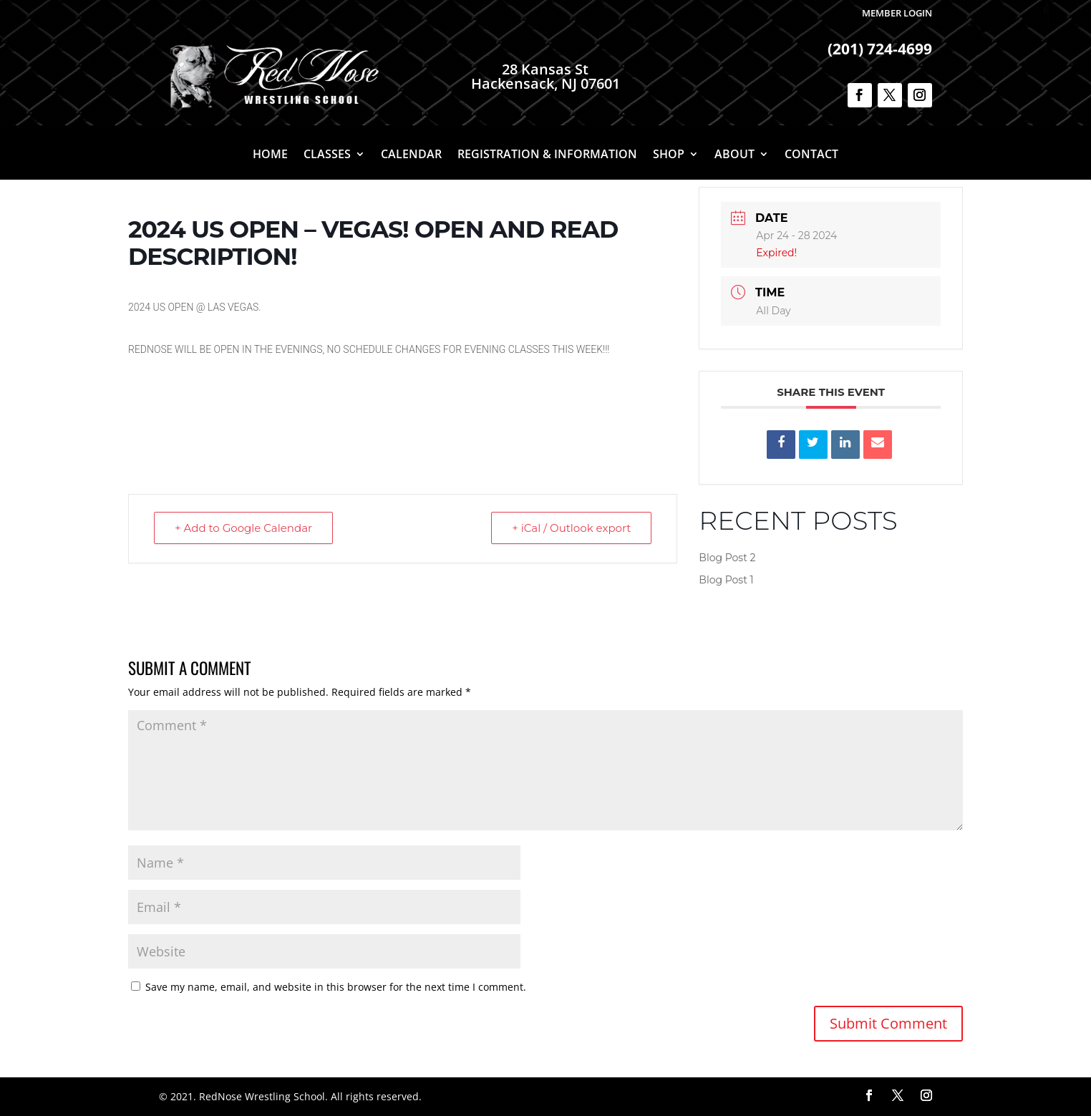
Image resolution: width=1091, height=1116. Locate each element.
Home (270, 155)
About (734, 155)
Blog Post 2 (727, 557)
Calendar (411, 155)
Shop (668, 155)
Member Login (897, 12)
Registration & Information (547, 155)
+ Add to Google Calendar (243, 528)
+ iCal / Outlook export (571, 528)
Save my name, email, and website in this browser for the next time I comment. (335, 987)
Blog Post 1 (726, 579)
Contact (811, 155)
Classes (327, 155)
